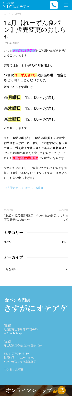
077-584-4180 (20, 353)
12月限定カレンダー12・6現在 (24, 188)
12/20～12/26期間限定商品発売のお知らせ (19, 217)
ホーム (7, 14)
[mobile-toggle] (66, 5)
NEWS (17, 14)
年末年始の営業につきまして (52, 217)
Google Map (14, 333)
